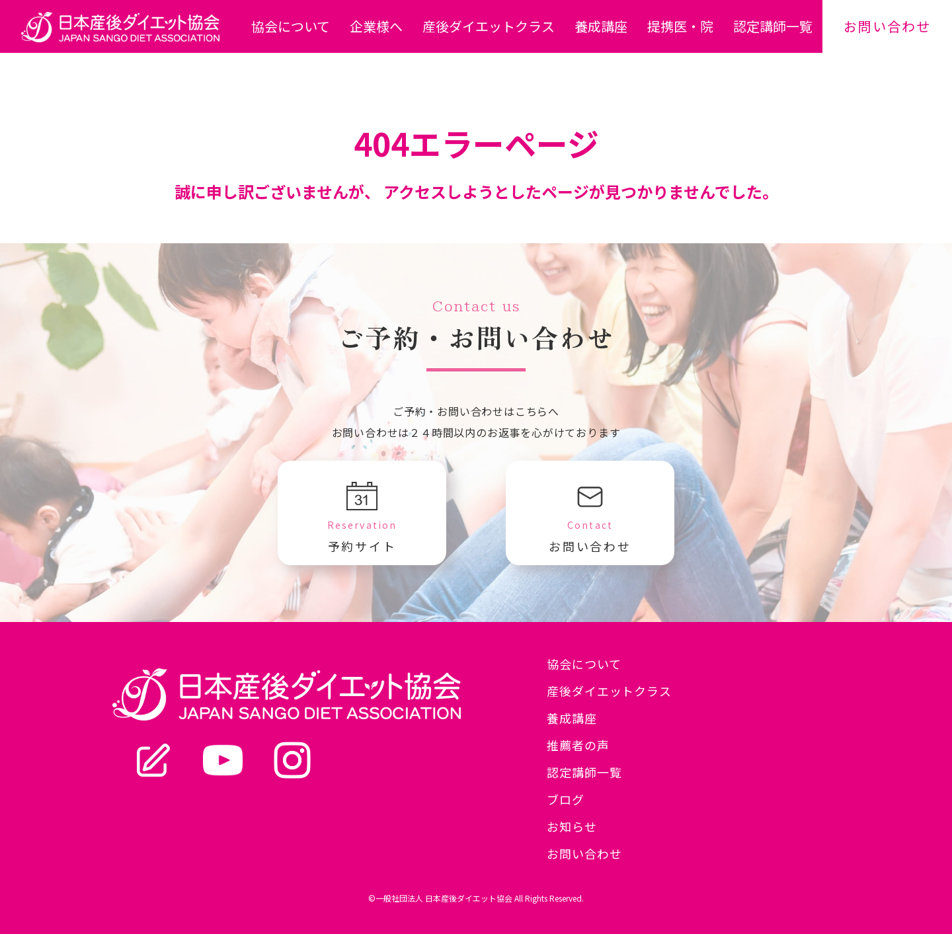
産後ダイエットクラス (488, 26)
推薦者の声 (578, 745)
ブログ (565, 799)
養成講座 (601, 26)
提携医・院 (680, 26)
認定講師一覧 (773, 26)
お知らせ (572, 826)
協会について (290, 26)
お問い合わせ (887, 26)
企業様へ (376, 26)
